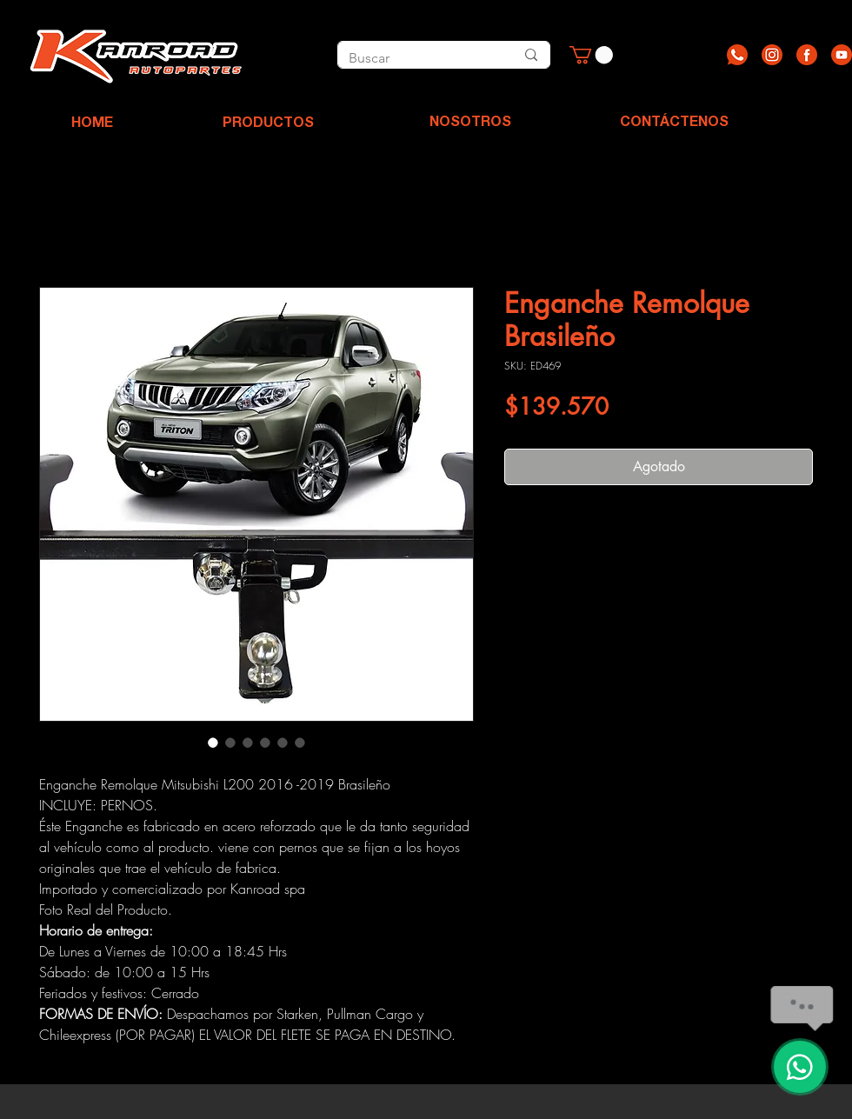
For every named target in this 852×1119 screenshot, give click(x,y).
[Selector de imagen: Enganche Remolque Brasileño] (213, 742)
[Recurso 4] (841, 54)
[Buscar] (412, 58)
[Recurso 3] (806, 54)
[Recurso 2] (772, 54)
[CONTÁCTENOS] (674, 123)
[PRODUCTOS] (268, 124)
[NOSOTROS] (470, 123)
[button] (591, 54)
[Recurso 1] (737, 54)
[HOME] (92, 124)
